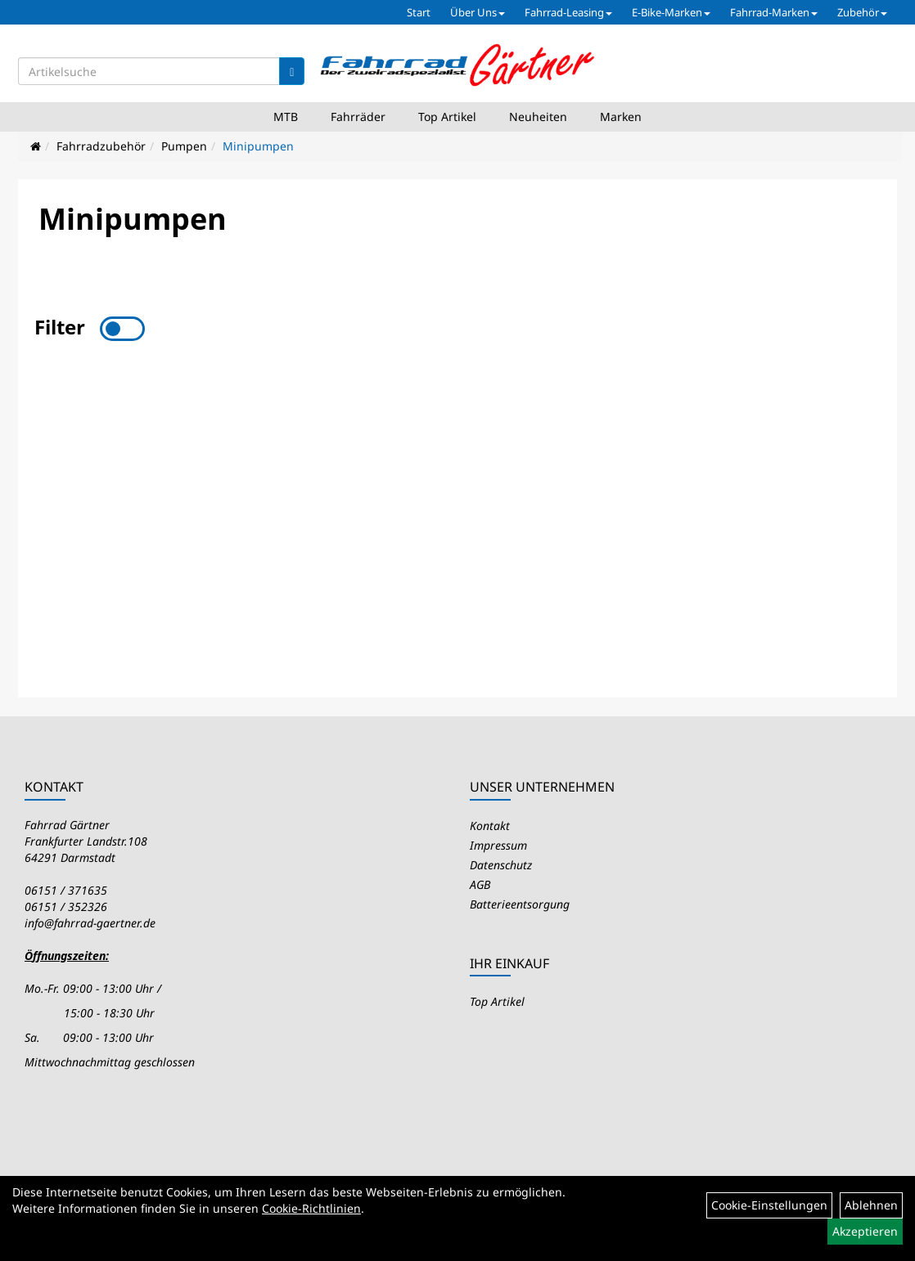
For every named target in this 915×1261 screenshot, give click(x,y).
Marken (621, 116)
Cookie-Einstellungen (769, 1205)
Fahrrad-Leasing (568, 12)
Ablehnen (871, 1205)
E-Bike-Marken (671, 12)
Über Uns (477, 12)
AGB (480, 884)
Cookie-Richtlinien (311, 1208)
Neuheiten (538, 116)
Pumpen (184, 146)
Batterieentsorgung (520, 904)
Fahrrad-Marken (774, 12)
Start (418, 12)
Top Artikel (447, 116)
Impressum (498, 845)
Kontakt (490, 825)
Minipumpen (258, 146)
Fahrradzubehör (101, 146)
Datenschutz (501, 865)
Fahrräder (358, 116)
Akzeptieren (865, 1231)
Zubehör (862, 12)
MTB (285, 116)
